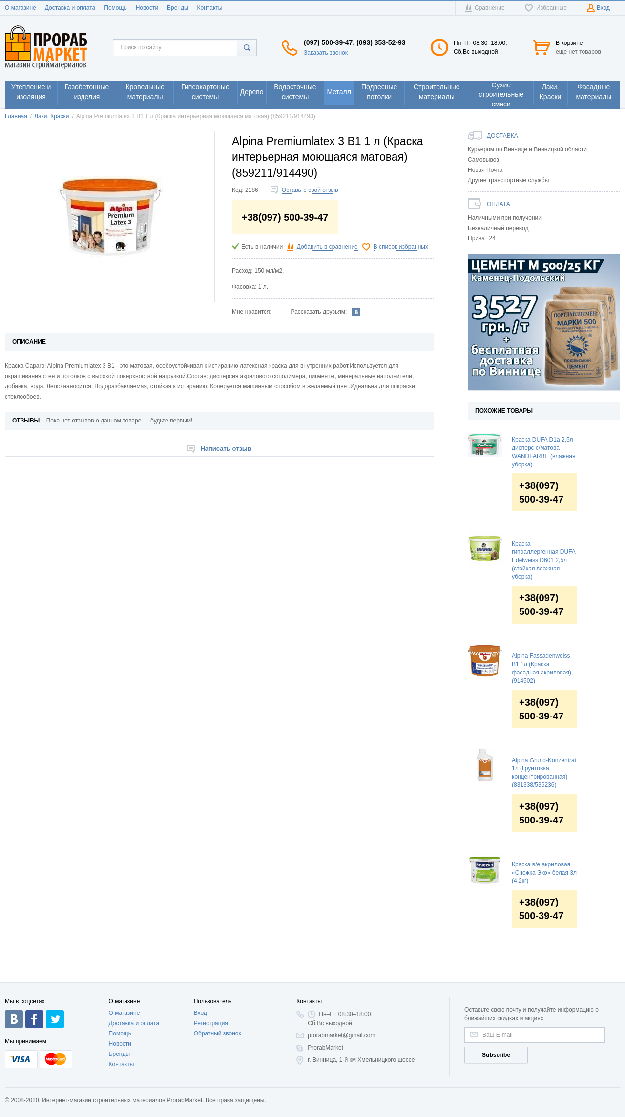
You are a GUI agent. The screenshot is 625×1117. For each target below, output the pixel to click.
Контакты (210, 7)
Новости (147, 7)
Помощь (115, 7)
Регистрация (211, 1023)
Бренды (177, 7)
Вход (200, 1013)
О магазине (20, 7)
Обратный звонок (217, 1033)
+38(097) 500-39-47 (541, 492)
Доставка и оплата (70, 7)
